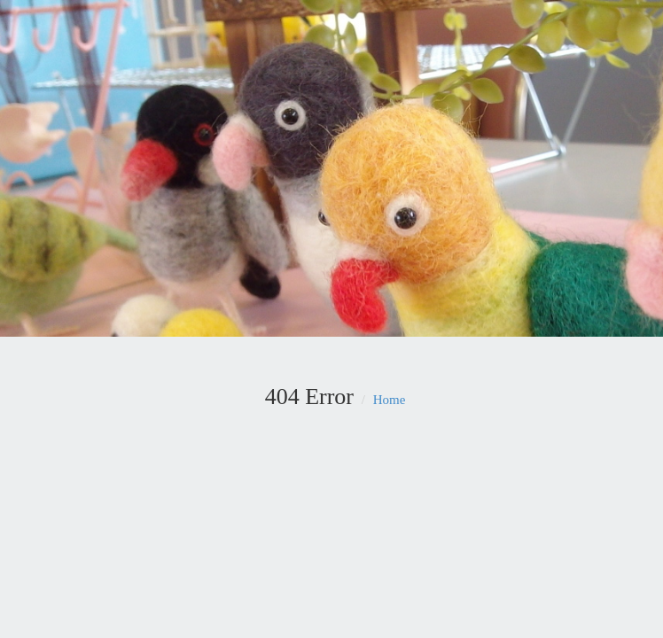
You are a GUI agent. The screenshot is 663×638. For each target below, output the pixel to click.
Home (389, 400)
